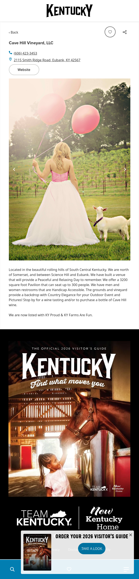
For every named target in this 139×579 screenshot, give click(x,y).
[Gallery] (69, 169)
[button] (12, 569)
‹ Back (13, 32)
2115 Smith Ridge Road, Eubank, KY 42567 (47, 60)
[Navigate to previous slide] (14, 169)
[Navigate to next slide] (125, 169)
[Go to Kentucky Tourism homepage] (69, 10)
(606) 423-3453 (25, 53)
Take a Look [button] (91, 548)
